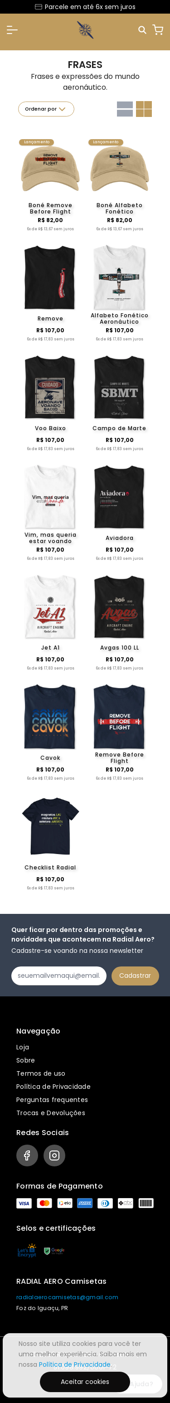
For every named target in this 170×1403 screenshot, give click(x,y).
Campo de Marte (119, 428)
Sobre (25, 1060)
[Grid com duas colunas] (144, 109)
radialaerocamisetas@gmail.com (67, 1297)
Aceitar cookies (85, 1381)
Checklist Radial (50, 867)
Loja (22, 1047)
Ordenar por (46, 109)
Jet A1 (50, 647)
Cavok (50, 758)
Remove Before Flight (119, 758)
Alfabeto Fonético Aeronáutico (120, 318)
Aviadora (120, 538)
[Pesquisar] (143, 30)
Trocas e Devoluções (50, 1112)
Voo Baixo (50, 428)
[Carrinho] (157, 29)
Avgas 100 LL (119, 647)
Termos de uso (40, 1073)
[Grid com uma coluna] (125, 109)
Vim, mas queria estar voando (50, 538)
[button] (12, 29)
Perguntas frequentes (52, 1099)
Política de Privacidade (53, 1086)
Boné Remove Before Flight (51, 208)
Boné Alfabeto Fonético (120, 208)
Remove (50, 318)
